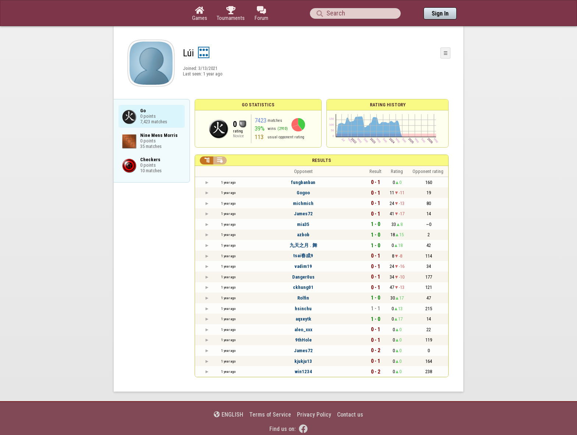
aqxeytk (303, 319)
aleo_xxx (303, 329)
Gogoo (303, 192)
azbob (303, 234)
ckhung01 (303, 287)
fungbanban (303, 182)
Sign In (440, 13)
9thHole (303, 340)
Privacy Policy (314, 414)
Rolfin (303, 298)
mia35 (303, 224)
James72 (303, 213)
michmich (303, 203)
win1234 (303, 371)
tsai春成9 (303, 255)
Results (321, 160)
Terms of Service (270, 414)
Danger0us (303, 277)
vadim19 (303, 266)
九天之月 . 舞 (303, 245)
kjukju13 (303, 361)
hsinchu (303, 308)
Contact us (350, 414)
